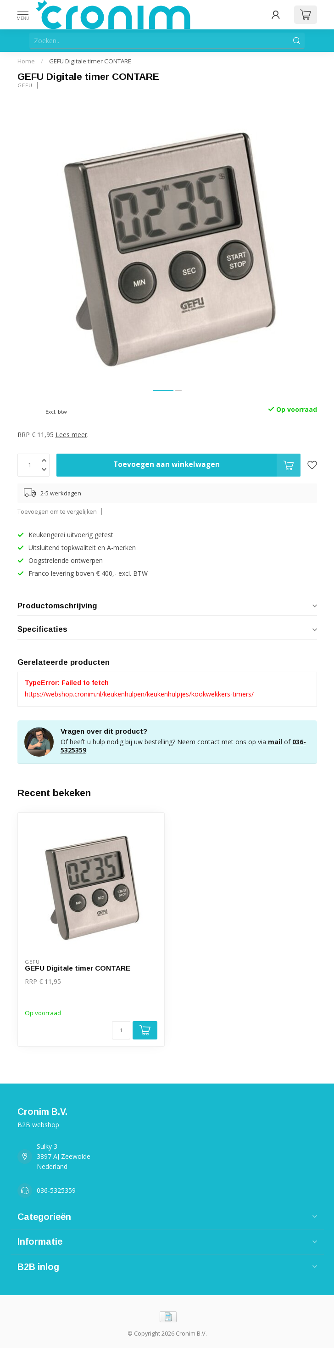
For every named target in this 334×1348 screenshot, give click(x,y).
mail (275, 741)
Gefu (25, 85)
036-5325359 (56, 1190)
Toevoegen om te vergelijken (57, 512)
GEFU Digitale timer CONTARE (90, 61)
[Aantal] (121, 1030)
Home (26, 61)
